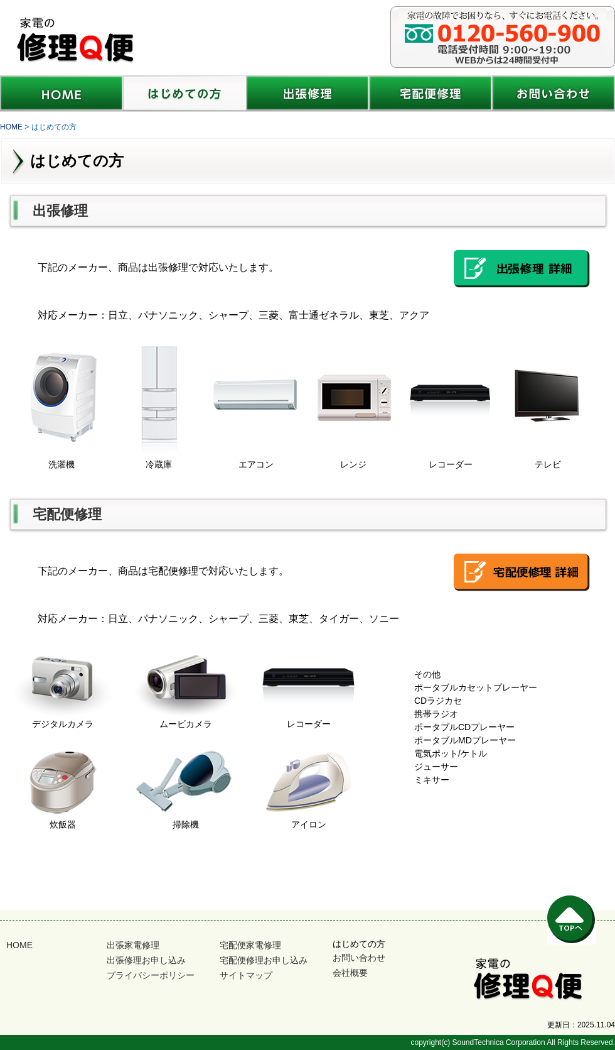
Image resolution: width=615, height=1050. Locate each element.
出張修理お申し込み (146, 960)
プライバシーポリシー (151, 975)
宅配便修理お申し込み (264, 960)
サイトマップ (246, 975)
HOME (19, 945)
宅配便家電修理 (250, 945)
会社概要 (350, 973)
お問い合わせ (359, 958)
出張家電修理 (133, 945)
